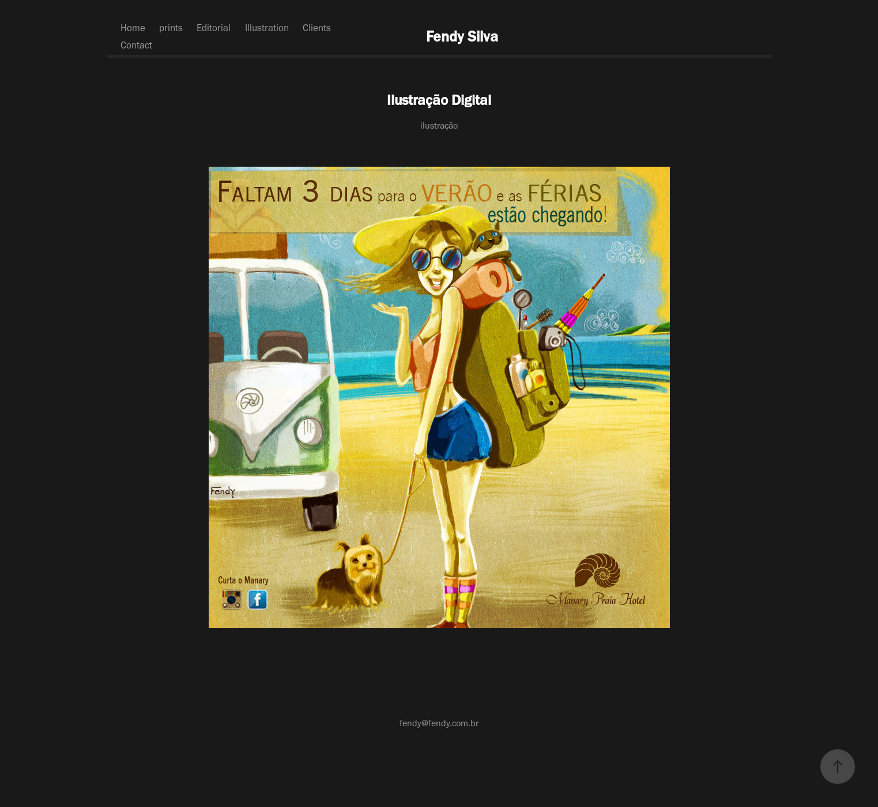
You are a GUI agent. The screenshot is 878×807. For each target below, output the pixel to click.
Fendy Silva (462, 36)
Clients (317, 27)
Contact (136, 45)
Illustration (267, 27)
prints (171, 27)
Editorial (214, 27)
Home (132, 27)
